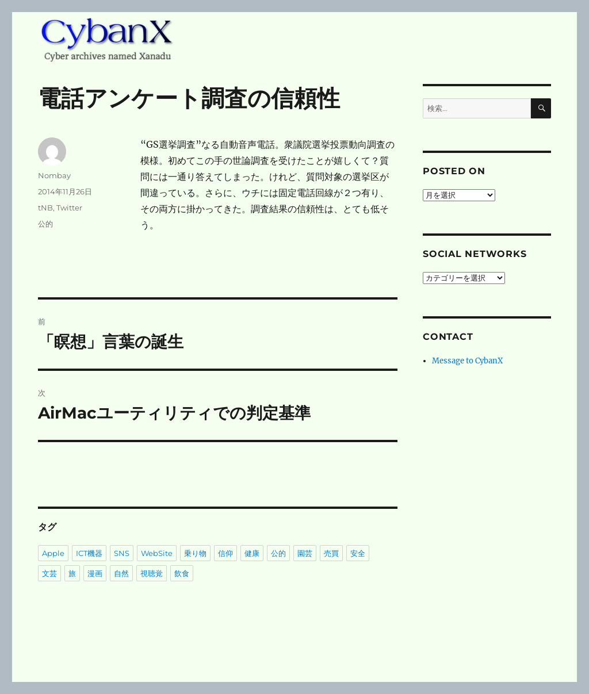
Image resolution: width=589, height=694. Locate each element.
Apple (53, 553)
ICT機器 (89, 553)
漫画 (94, 573)
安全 (357, 553)
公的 (45, 223)
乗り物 (195, 553)
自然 (121, 573)
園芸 (304, 553)
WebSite (157, 553)
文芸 (49, 573)
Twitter (69, 207)
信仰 (225, 553)
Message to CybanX (467, 361)
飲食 (181, 573)
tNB (45, 207)
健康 (251, 553)
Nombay (54, 175)
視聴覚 (151, 573)
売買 (331, 553)
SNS (121, 553)
